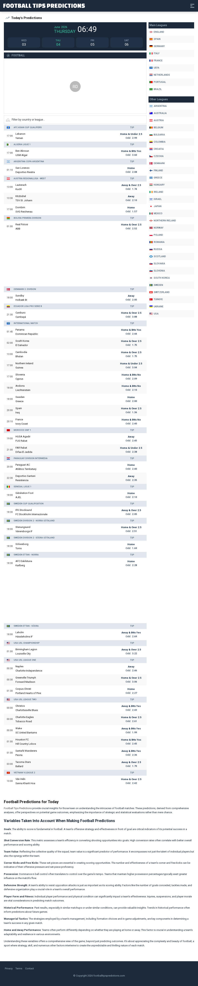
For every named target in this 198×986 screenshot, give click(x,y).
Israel (155, 199)
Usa (154, 313)
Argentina (158, 106)
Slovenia (157, 270)
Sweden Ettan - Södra (26, 626)
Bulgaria (157, 134)
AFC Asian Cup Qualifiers (28, 127)
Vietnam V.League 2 (24, 772)
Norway (156, 227)
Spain (154, 39)
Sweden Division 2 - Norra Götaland (34, 520)
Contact (29, 968)
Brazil (155, 89)
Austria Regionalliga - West (30, 178)
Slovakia (157, 263)
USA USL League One (25, 660)
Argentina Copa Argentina (29, 161)
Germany (157, 46)
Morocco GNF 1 (22, 430)
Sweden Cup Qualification (29, 503)
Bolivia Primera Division (27, 218)
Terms (18, 968)
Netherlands (159, 74)
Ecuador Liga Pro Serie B (28, 306)
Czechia (156, 156)
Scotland (157, 256)
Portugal (157, 82)
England (156, 31)
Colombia (157, 141)
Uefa (154, 67)
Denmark (157, 163)
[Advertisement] (75, 87)
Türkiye (156, 299)
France (156, 60)
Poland (156, 234)
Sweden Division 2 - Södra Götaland (34, 537)
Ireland (156, 192)
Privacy (9, 968)
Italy (154, 53)
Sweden (156, 285)
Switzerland (159, 292)
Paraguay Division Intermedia (31, 458)
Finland (156, 170)
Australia (158, 113)
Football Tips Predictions (44, 5)
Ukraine (156, 306)
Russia (155, 249)
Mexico (155, 213)
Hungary (157, 184)
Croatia (156, 149)
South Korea (159, 277)
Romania (157, 242)
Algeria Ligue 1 (22, 144)
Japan (155, 206)
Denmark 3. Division (25, 289)
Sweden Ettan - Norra (26, 554)
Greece (155, 177)
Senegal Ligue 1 (22, 486)
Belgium (156, 127)
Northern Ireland (162, 220)
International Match (26, 323)
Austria (156, 120)
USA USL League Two (25, 699)
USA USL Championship (27, 643)
